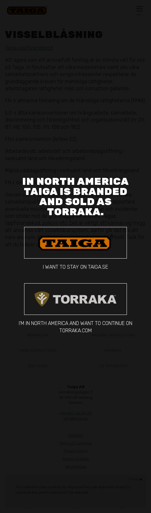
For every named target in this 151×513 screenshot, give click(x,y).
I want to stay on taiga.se (75, 248)
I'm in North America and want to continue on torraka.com (75, 308)
